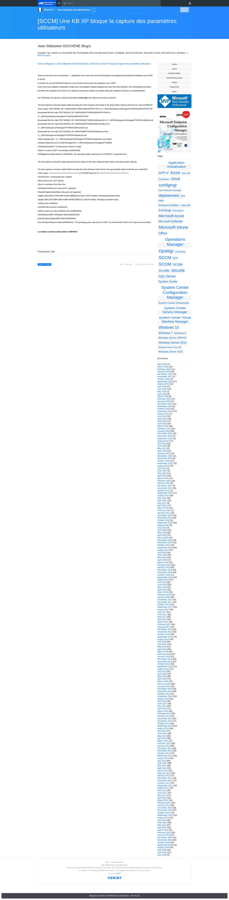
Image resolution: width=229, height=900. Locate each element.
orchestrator (180, 252)
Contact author (174, 73)
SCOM (165, 264)
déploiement (169, 195)
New (184, 10)
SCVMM (163, 270)
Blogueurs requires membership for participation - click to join (114, 896)
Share (174, 82)
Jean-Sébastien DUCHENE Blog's (72, 64)
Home (174, 64)
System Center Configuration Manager (175, 292)
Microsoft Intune (173, 227)
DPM (182, 196)
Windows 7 (165, 333)
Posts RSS (174, 87)
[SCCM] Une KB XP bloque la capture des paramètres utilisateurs (121, 64)
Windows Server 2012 (172, 342)
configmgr (168, 185)
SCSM (178, 264)
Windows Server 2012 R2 (170, 347)
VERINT (118, 873)
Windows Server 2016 (170, 351)
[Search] (111, 3)
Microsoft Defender (170, 221)
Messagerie (178, 210)
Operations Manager (175, 242)
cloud (175, 179)
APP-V (164, 173)
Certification (163, 179)
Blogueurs (50, 64)
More (94, 9)
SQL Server (167, 276)
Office (163, 233)
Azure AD (186, 173)
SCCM (165, 257)
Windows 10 (169, 327)
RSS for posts (44, 55)
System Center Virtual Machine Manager (175, 319)
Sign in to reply (44, 264)
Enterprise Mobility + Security (174, 205)
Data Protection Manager (169, 190)
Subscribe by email (174, 78)
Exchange (164, 210)
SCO (175, 258)
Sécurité (178, 270)
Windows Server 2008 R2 (172, 337)
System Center (168, 281)
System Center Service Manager (174, 310)
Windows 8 (180, 333)
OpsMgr (166, 251)
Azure (175, 173)
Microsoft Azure (171, 216)
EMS (161, 200)
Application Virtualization (176, 164)
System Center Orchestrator (173, 303)
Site (59, 3)
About (174, 69)
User (189, 3)
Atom (174, 92)
